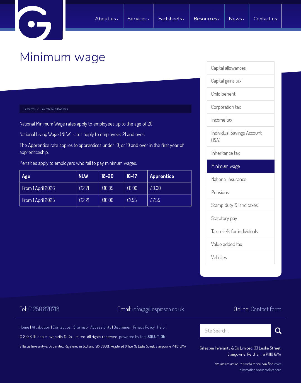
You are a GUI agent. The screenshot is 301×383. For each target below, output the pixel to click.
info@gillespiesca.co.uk (158, 309)
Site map (80, 327)
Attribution (41, 327)
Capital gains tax (226, 81)
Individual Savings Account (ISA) (236, 136)
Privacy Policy (144, 327)
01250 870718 (43, 309)
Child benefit (223, 94)
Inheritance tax (225, 153)
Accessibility (100, 327)
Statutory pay (224, 218)
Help (161, 327)
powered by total (142, 336)
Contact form (266, 309)
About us (107, 18)
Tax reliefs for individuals (234, 231)
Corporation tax (226, 107)
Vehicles (219, 257)
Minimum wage (225, 166)
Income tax (221, 120)
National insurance (228, 179)
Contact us (265, 18)
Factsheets (171, 18)
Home (24, 327)
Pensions (220, 192)
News (237, 18)
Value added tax (226, 244)
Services (138, 18)
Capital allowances (228, 68)
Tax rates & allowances (54, 109)
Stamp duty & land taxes (234, 205)
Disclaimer (122, 327)
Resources (207, 18)
